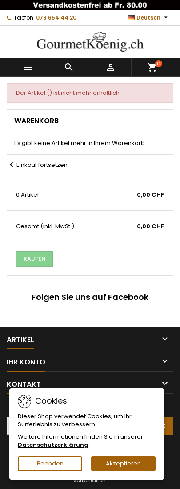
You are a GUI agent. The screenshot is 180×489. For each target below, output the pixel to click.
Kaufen (34, 259)
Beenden (50, 463)
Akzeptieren (123, 463)
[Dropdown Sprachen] (149, 17)
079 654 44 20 (56, 17)
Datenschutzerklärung (53, 445)
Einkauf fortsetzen (37, 165)
